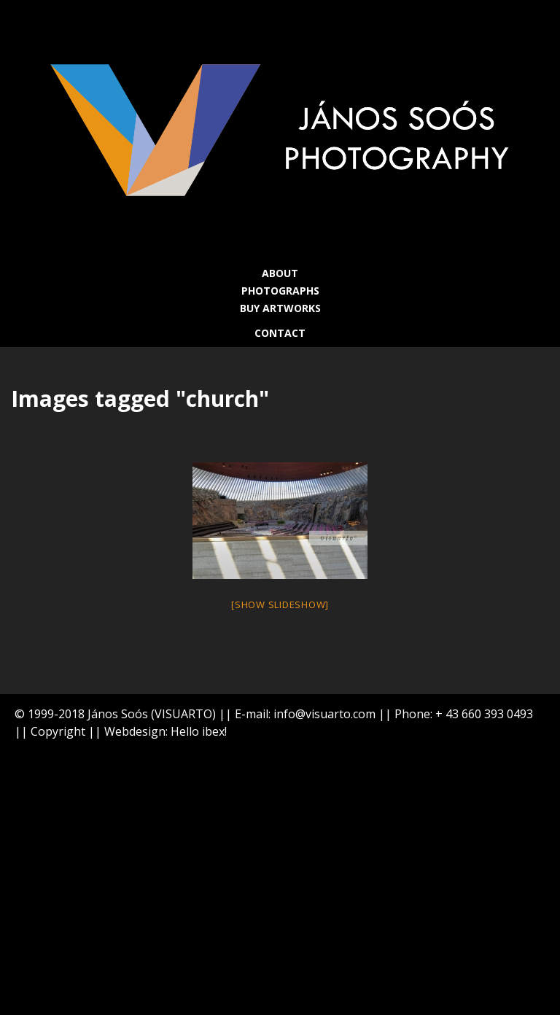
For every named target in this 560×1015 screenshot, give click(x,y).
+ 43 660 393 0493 (484, 714)
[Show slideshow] (280, 604)
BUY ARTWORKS (280, 308)
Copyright (58, 731)
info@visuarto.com (324, 714)
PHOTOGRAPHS (280, 291)
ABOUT (280, 273)
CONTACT (280, 333)
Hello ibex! (199, 731)
